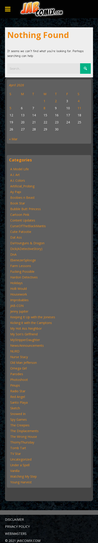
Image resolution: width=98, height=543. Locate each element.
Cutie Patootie (20, 231)
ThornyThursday (22, 442)
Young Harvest (21, 482)
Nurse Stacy (19, 357)
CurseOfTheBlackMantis (28, 226)
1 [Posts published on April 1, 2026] (44, 101)
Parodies (16, 374)
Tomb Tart (18, 448)
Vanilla (15, 471)
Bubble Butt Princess (25, 209)
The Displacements (24, 431)
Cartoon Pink (19, 214)
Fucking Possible (22, 271)
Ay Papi (15, 192)
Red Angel (17, 397)
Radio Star (17, 391)
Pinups (15, 385)
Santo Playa (19, 402)
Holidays (16, 283)
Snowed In (18, 414)
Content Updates (22, 220)
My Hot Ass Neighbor (26, 328)
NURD (15, 351)
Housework (18, 294)
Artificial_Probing (22, 186)
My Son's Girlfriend (24, 334)
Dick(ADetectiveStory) (26, 249)
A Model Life (19, 169)
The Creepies (19, 425)
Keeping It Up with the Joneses (32, 317)
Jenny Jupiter (19, 311)
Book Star (17, 203)
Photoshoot (19, 379)
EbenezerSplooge (23, 260)
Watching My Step (23, 476)
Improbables (19, 300)
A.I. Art (15, 175)
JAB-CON (17, 305)
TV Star (15, 453)
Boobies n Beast (22, 197)
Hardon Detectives (24, 277)
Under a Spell (19, 465)
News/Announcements (27, 345)
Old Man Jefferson (23, 362)
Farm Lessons (20, 266)
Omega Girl (18, 368)
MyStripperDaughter (25, 340)
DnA (13, 254)
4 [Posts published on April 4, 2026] (78, 101)
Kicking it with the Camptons (31, 323)
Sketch (15, 408)
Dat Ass (16, 237)
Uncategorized (21, 459)
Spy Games (18, 419)
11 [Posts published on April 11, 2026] (79, 108)
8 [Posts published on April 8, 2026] (44, 108)
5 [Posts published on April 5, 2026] (10, 108)
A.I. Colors (17, 180)
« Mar (13, 139)
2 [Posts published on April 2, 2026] (56, 101)
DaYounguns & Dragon (27, 243)
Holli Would (18, 288)
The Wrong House (23, 436)
